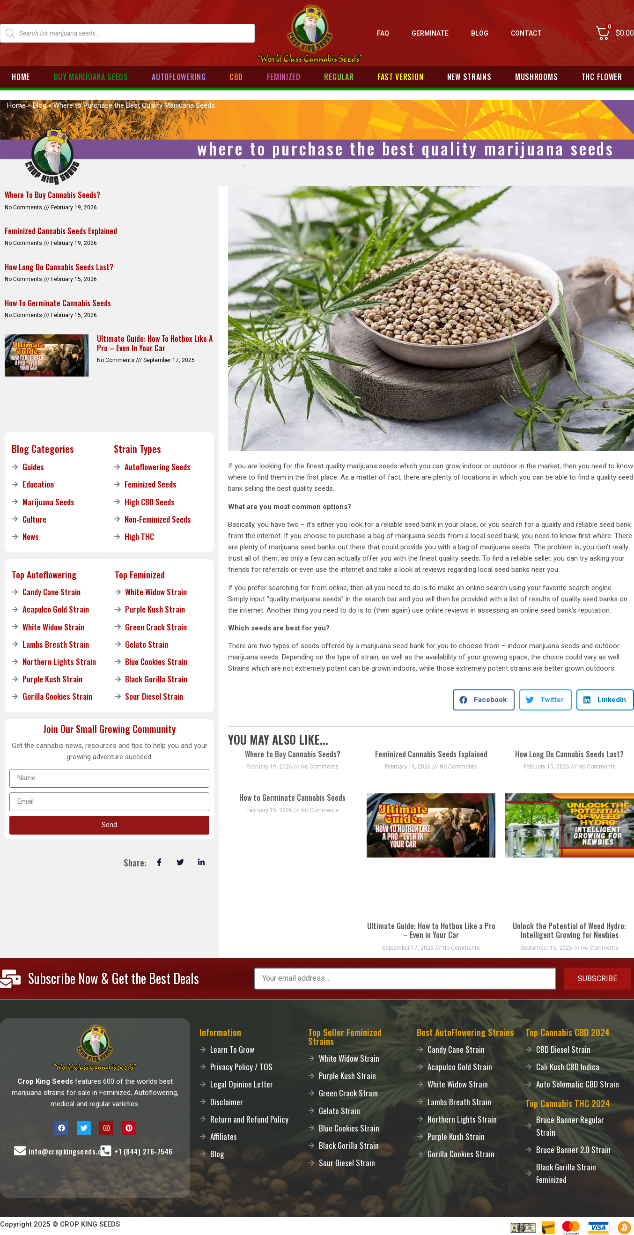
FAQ (383, 33)
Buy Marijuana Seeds (91, 76)
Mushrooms (536, 76)
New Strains (469, 76)
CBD (236, 76)
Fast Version (400, 76)
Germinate (430, 33)
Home (21, 76)
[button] (484, 699)
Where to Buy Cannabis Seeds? (292, 754)
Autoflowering (179, 76)
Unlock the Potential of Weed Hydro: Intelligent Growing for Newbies (569, 930)
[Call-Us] (106, 1151)
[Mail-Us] (20, 1151)
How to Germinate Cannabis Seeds (292, 797)
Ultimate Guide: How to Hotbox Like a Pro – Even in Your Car (431, 930)
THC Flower (602, 76)
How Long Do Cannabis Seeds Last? (569, 754)
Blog (479, 33)
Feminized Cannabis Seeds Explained (431, 754)
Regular (339, 76)
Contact (526, 33)
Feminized (284, 76)
